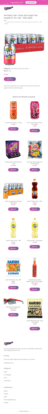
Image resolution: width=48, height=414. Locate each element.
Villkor (5, 396)
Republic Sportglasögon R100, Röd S (13, 307)
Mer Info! (10, 79)
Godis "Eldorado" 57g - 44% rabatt (13, 280)
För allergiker (7, 375)
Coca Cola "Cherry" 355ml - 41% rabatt (35, 123)
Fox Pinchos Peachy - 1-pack (13, 122)
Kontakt (6, 394)
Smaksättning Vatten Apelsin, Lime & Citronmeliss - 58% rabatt (34, 281)
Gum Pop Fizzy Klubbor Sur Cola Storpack (35, 162)
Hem (5, 20)
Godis (5, 377)
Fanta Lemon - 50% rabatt (35, 240)
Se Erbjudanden (31, 2)
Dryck (20, 68)
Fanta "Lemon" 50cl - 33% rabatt (13, 241)
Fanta (26, 68)
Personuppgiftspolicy (10, 399)
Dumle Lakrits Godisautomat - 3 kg (13, 162)
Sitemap (6, 402)
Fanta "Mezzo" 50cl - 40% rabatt (34, 202)
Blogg (5, 391)
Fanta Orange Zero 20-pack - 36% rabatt (13, 202)
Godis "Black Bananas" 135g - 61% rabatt (35, 321)
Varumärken (14, 68)
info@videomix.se (9, 363)
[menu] (42, 8)
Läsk (23, 68)
